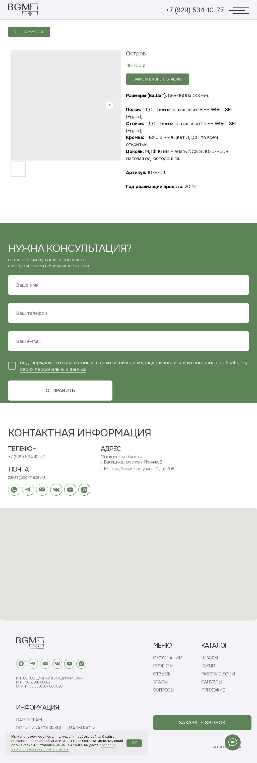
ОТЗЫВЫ (162, 674)
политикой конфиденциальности (138, 362)
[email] (128, 341)
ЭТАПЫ (160, 682)
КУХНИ (208, 666)
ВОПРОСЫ (163, 690)
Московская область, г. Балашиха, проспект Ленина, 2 (131, 459)
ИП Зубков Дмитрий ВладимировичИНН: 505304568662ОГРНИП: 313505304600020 (49, 682)
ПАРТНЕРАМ (29, 720)
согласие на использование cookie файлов (63, 747)
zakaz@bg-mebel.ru (26, 477)
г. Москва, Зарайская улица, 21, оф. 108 (137, 469)
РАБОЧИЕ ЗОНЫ (218, 674)
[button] (202, 722)
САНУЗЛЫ (211, 682)
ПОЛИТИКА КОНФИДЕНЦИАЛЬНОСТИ (56, 728)
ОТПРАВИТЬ (60, 390)
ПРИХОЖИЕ (213, 690)
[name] (128, 285)
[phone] (128, 313)
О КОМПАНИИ (167, 658)
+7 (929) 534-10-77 (195, 10)
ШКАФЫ (209, 658)
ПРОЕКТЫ (163, 666)
